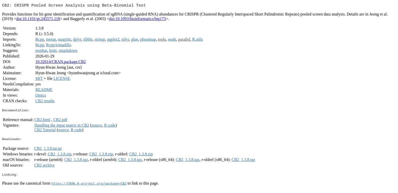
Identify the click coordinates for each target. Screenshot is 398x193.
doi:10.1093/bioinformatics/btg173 (137, 20)
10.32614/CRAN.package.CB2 (60, 63)
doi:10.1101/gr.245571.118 (38, 20)
